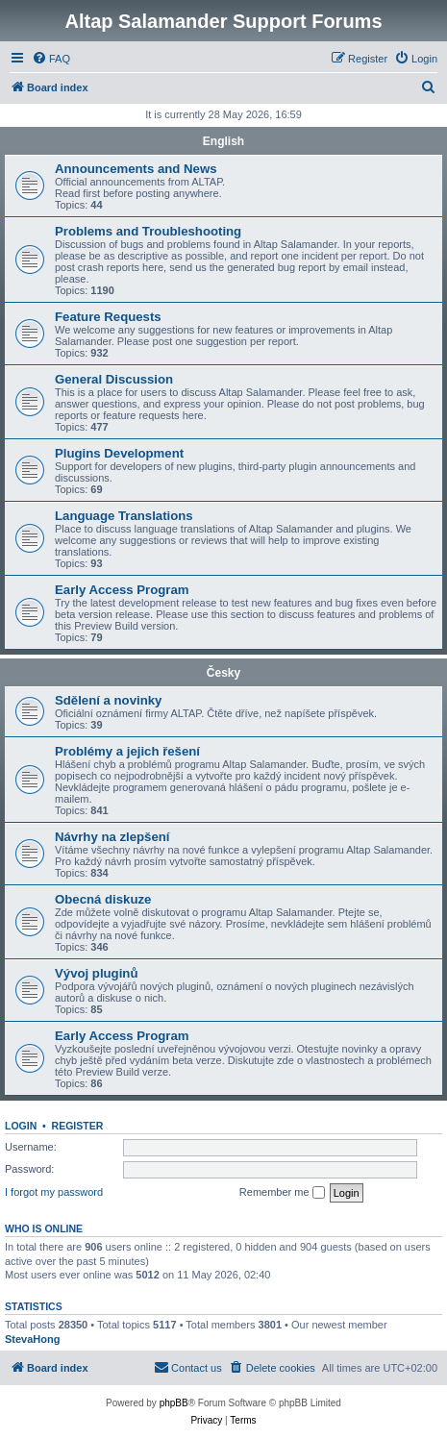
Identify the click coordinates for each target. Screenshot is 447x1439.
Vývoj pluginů (96, 973)
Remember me (282, 1193)
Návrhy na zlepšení (112, 837)
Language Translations (124, 516)
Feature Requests (108, 317)
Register (78, 1125)
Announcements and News (136, 168)
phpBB (174, 1403)
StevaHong (32, 1339)
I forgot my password (54, 1192)
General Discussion (114, 379)
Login (21, 1125)
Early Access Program (122, 590)
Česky (223, 673)
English (223, 141)
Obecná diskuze (103, 899)
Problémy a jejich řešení (127, 751)
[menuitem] (51, 58)
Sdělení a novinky (108, 700)
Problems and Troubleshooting (148, 231)
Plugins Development (119, 453)
